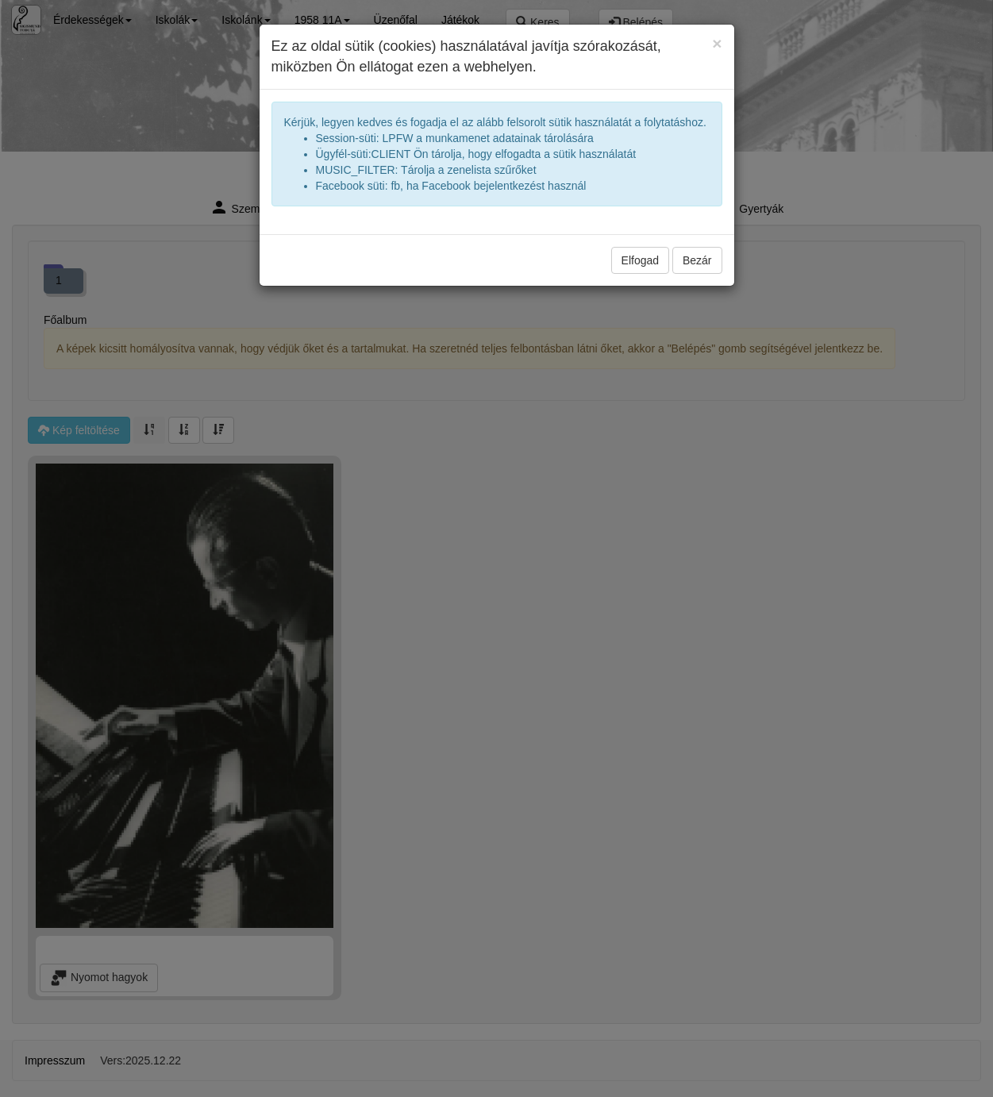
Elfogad (640, 260)
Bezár (697, 260)
